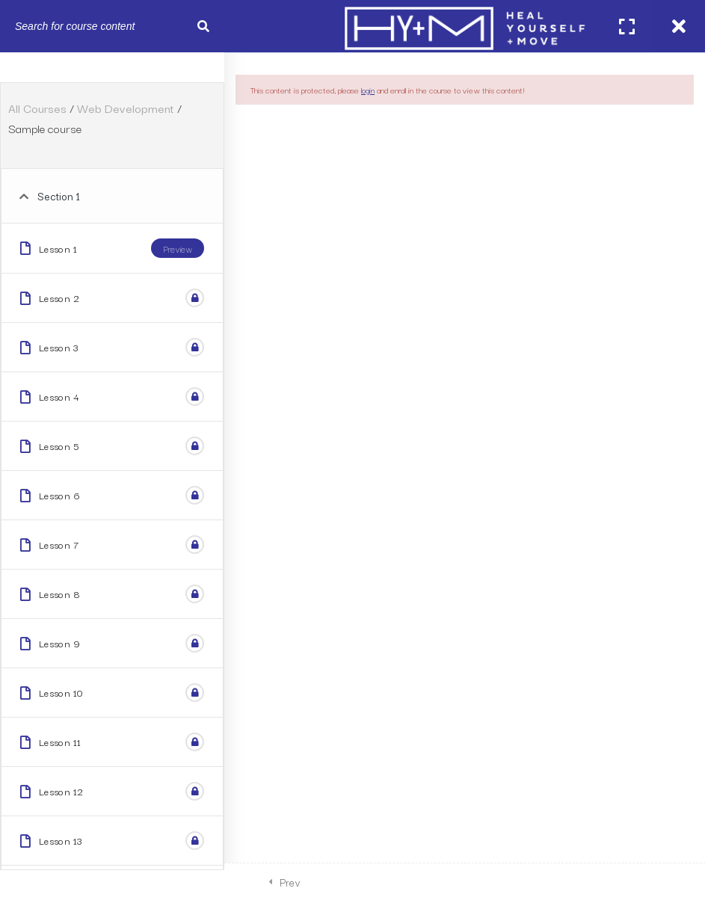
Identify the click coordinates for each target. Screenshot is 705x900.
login (368, 89)
